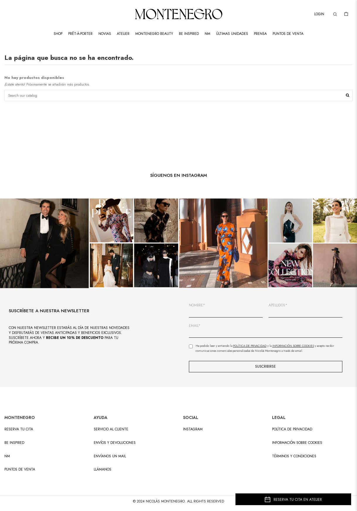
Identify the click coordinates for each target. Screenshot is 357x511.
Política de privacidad (292, 429)
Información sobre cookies (297, 442)
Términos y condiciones (294, 456)
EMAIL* (194, 325)
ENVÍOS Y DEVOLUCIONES (115, 442)
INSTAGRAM (193, 429)
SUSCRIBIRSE (265, 366)
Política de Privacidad (250, 346)
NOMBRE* (197, 305)
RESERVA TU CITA (18, 429)
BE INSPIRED (14, 442)
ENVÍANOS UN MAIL (110, 456)
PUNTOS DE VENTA (19, 469)
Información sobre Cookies (293, 346)
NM (7, 456)
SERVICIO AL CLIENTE (111, 429)
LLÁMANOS (102, 469)
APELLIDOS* (278, 305)
